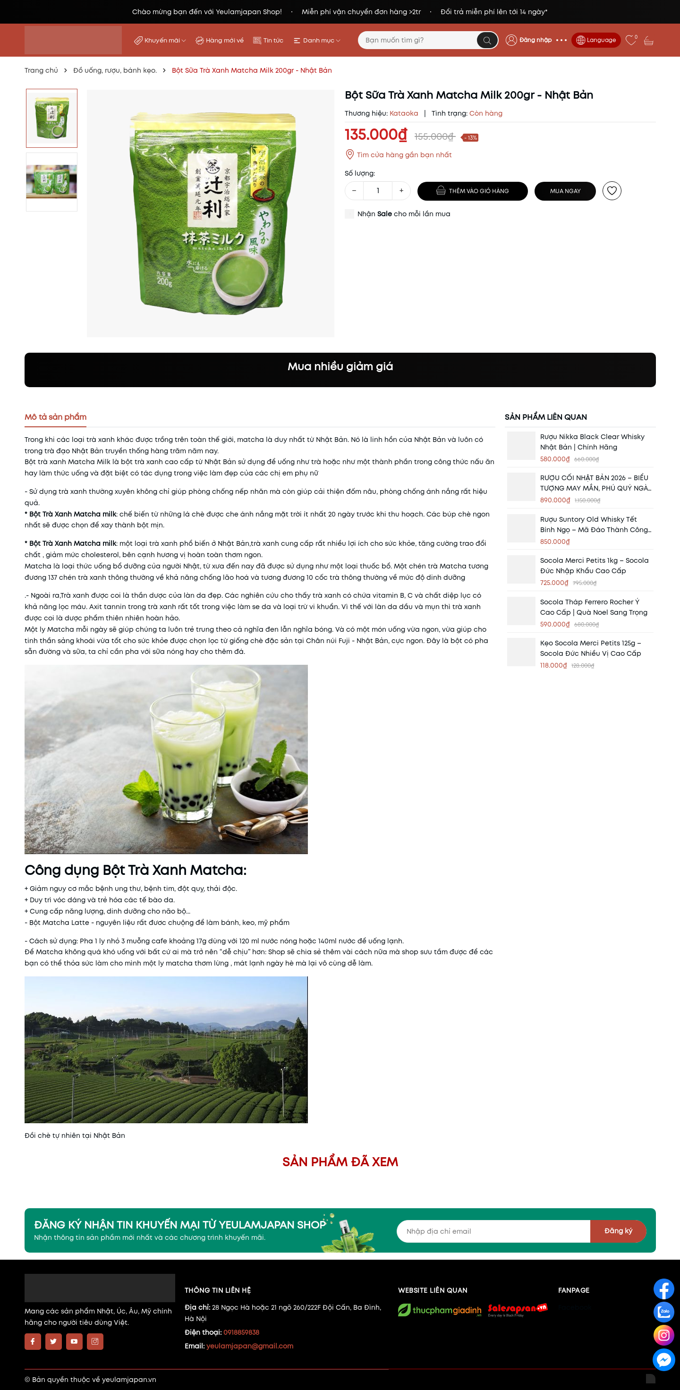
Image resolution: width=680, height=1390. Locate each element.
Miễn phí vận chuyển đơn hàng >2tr (361, 12)
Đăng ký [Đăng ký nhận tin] (618, 1231)
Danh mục (321, 40)
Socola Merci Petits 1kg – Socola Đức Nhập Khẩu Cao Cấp (594, 566)
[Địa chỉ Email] (521, 1231)
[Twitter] (53, 1341)
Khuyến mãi (165, 40)
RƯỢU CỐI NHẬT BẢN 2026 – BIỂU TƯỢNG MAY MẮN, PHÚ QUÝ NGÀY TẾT (596, 483)
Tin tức (273, 40)
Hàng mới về (225, 40)
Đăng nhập (535, 40)
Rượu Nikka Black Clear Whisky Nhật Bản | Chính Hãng (592, 442)
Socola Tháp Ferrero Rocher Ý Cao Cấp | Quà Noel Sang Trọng (593, 607)
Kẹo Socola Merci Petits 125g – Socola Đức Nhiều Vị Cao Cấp (590, 648)
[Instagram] (95, 1341)
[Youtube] (74, 1341)
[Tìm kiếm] (487, 40)
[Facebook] (33, 1341)
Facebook (575, 1307)
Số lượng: (360, 173)
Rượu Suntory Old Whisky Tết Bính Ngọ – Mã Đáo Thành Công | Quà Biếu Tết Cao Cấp (596, 525)
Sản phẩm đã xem (340, 1162)
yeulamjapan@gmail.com (249, 1346)
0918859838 (241, 1332)
